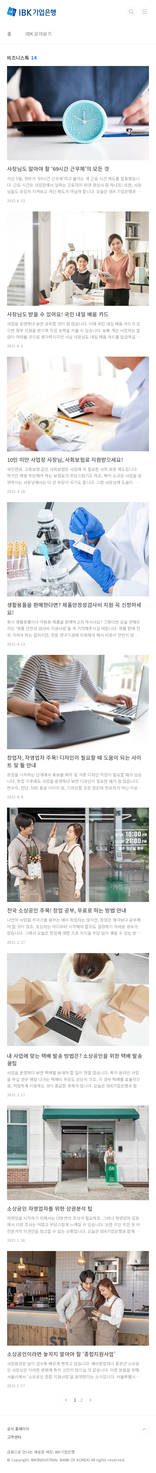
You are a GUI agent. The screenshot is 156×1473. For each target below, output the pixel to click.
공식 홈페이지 (18, 1429)
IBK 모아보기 (38, 33)
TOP (144, 1429)
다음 (90, 1399)
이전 (66, 1399)
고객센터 (14, 1437)
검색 (131, 11)
